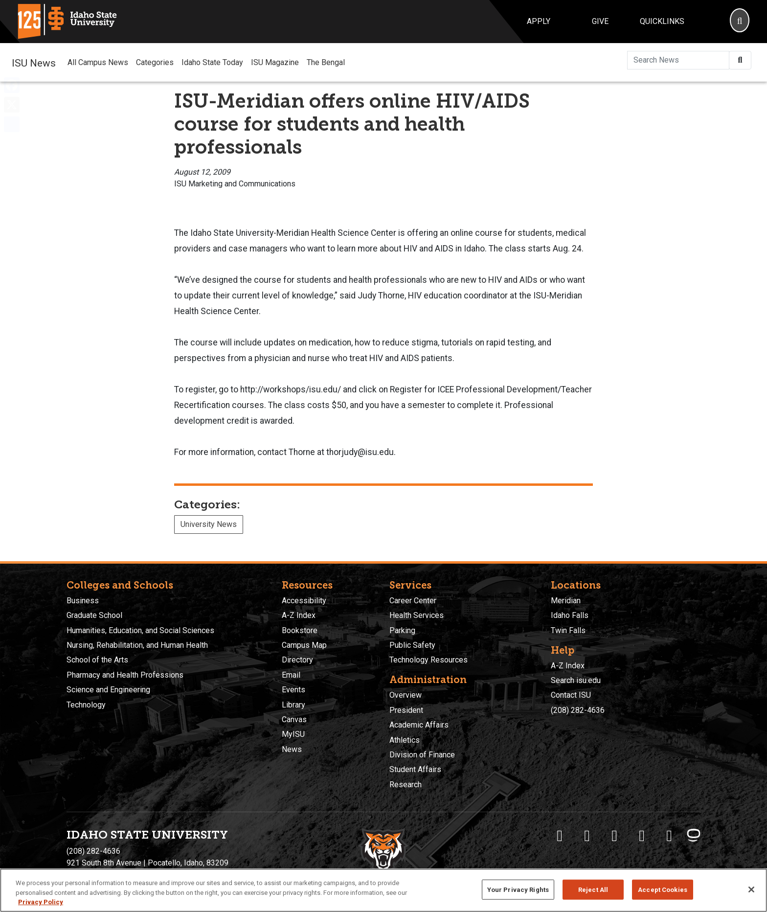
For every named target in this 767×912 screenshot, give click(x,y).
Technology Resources (428, 659)
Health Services (416, 615)
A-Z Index (299, 615)
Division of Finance (422, 754)
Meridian (566, 600)
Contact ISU (571, 695)
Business (83, 600)
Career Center (412, 600)
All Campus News (98, 62)
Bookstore (299, 630)
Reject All (593, 889)
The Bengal (326, 62)
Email (291, 675)
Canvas (294, 719)
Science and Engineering (108, 689)
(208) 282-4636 (578, 710)
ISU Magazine (275, 62)
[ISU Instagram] (614, 835)
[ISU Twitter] (587, 835)
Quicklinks (662, 21)
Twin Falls (568, 630)
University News (208, 524)
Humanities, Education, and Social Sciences (140, 630)
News (292, 749)
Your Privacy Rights (518, 889)
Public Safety (412, 645)
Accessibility (304, 600)
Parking (402, 630)
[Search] (739, 21)
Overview (405, 695)
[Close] (751, 889)
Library (293, 704)
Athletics (404, 740)
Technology (86, 704)
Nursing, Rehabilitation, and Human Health (137, 645)
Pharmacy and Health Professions (125, 675)
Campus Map (304, 645)
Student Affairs (415, 769)
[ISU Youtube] (642, 835)
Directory (297, 659)
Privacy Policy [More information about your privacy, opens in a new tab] (40, 902)
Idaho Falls (569, 615)
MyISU (293, 734)
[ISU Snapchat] (669, 835)
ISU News (34, 62)
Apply (538, 21)
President (406, 710)
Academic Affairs (419, 725)
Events (293, 689)
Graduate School (94, 615)
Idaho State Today (212, 62)
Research (405, 784)
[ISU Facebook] (559, 835)
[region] (383, 890)
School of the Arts (97, 659)
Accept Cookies (662, 889)
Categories (155, 62)
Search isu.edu (576, 680)
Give (600, 21)
